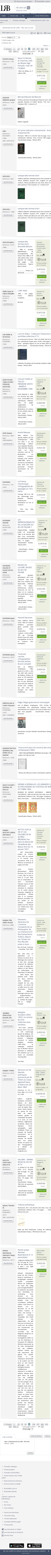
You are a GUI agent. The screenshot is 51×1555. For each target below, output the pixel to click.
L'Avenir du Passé (40, 921)
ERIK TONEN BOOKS (41, 1252)
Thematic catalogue (18, 20)
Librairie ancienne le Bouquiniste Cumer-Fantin (41, 245)
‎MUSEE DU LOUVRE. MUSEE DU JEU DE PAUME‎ (25, 569)
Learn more (25, 1553)
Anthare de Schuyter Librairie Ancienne (40, 833)
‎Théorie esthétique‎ (26, 1205)
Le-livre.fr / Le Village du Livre (41, 382)
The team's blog (8, 1515)
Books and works (14, 16)
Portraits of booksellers (12, 1473)
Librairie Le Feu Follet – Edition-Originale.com (41, 1072)
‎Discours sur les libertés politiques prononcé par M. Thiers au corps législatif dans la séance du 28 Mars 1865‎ (25, 1078)
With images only (8, 40)
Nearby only (6, 43)
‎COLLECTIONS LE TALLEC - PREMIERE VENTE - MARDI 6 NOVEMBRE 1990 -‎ (25, 385)
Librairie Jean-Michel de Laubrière (41, 435)
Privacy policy (7, 1525)
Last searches (7, 1437)
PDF (33, 33)
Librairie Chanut (39, 1014)
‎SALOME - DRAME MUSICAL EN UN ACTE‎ (25, 1162)
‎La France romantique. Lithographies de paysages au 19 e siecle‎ (25, 486)
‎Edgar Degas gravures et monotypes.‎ (34, 702)
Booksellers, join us (9, 1488)
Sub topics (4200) (8, 32)
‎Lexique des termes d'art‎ (28, 208)
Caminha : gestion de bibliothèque (8, 1498)
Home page (4, 16)
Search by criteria (21, 10)
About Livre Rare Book (11, 1512)
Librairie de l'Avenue (40, 483)
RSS (40, 33)
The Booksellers (26, 16)
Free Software (9, 1508)
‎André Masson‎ (24, 432)
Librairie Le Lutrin (40, 619)
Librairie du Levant (40, 292)
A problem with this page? (11, 1522)
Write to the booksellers (23, 1)
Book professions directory (42, 16)
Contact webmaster (9, 1518)
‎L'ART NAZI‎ (22, 290)
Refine (46, 46)
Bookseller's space (42, 1)
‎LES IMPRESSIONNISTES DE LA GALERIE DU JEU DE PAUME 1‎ (26, 523)
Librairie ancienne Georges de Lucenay (41, 62)
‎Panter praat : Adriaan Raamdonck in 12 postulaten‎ (25, 1254)
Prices (6, 1502)
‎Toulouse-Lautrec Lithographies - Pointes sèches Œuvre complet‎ (24, 659)
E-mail (47, 33)
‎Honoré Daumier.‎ (25, 617)
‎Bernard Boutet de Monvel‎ (29, 97)
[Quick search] (22, 7)
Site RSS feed (7, 1535)
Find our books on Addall (11, 1484)
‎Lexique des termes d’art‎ (28, 175)
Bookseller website (9, 1491)
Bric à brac (7, 1505)
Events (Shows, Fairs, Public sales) (12, 1477)
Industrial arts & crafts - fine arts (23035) (17, 28)
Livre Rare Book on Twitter (11, 1529)
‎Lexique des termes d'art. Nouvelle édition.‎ (25, 244)
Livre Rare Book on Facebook (12, 1532)
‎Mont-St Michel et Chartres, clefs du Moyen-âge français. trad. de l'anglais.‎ (25, 63)
